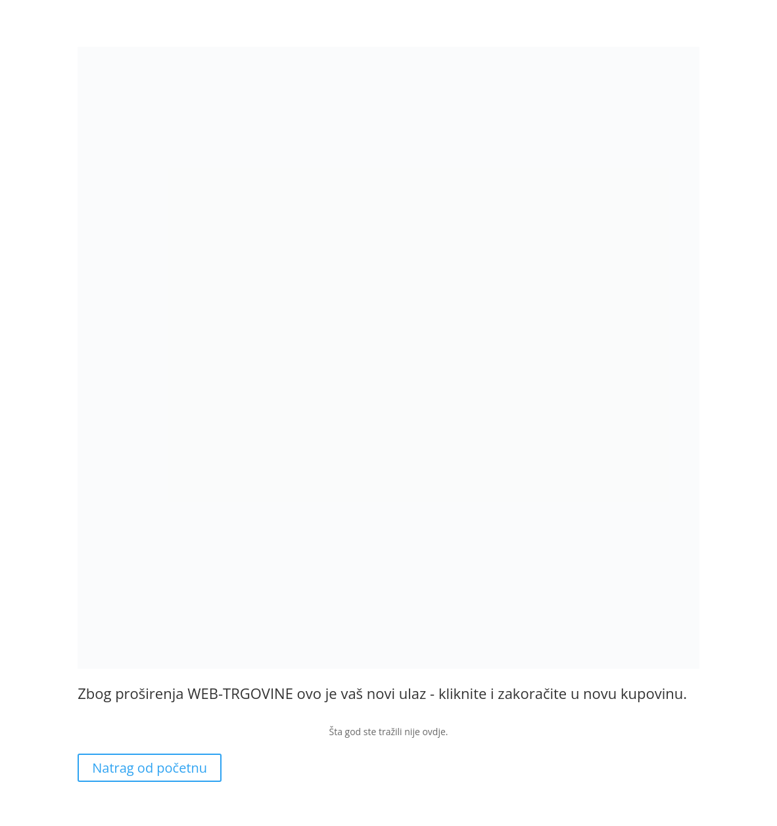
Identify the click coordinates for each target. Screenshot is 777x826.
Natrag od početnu (149, 768)
